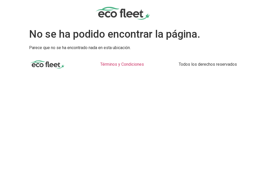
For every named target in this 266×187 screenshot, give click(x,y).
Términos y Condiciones (122, 64)
